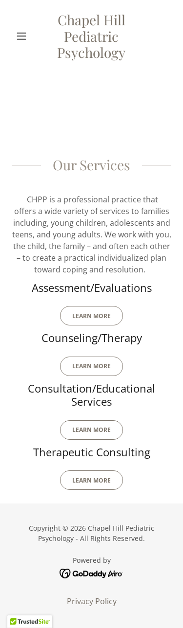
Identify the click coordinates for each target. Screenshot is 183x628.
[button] (24, 36)
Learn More (91, 316)
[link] (91, 36)
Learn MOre (91, 430)
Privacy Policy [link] (92, 601)
